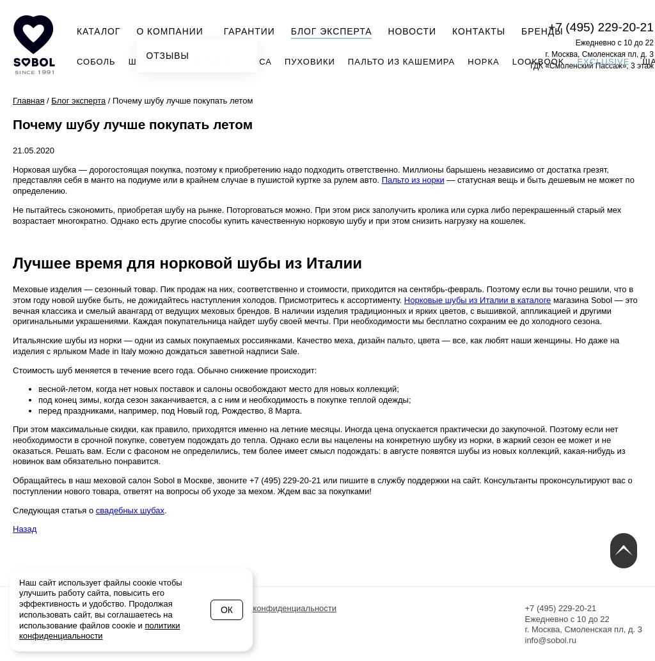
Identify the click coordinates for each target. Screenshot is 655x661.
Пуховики (310, 61)
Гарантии (249, 31)
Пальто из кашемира (401, 61)
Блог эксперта (331, 31)
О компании (173, 30)
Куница (214, 61)
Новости (412, 31)
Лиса (259, 61)
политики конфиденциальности (99, 631)
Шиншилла (156, 61)
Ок (227, 610)
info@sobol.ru (550, 640)
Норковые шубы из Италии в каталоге (477, 300)
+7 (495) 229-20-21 (601, 27)
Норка (483, 61)
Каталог (98, 31)
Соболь (96, 61)
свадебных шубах (130, 510)
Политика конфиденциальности (275, 608)
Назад (24, 529)
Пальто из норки (413, 180)
